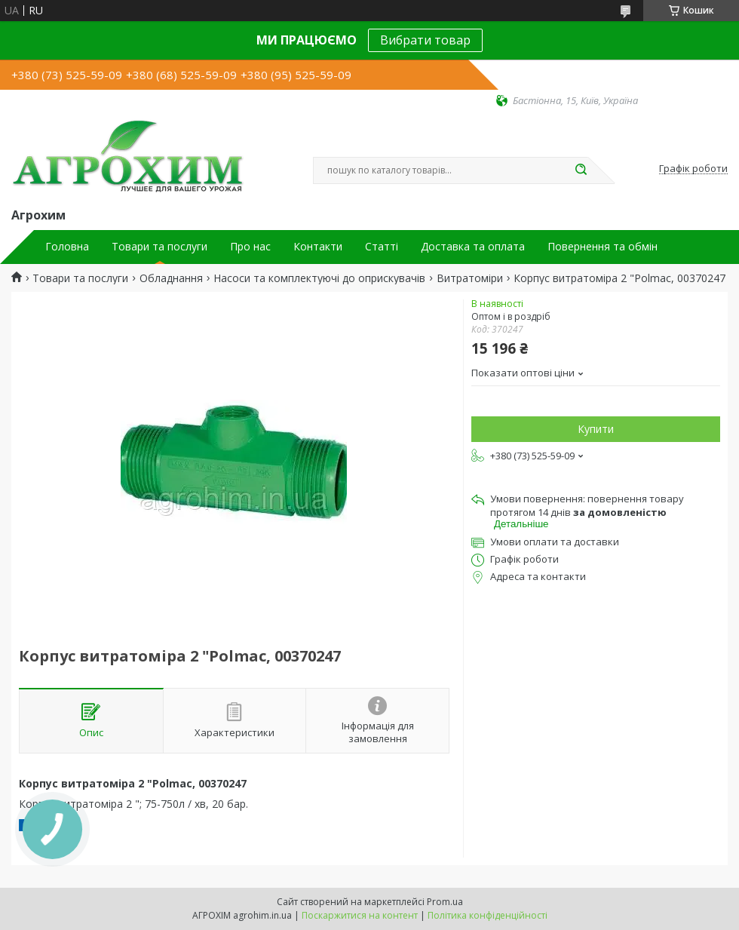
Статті (381, 246)
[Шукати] (581, 170)
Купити (596, 429)
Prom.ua (445, 901)
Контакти (317, 246)
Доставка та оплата (473, 246)
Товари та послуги (159, 246)
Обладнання (171, 278)
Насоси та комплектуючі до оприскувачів (319, 278)
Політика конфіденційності (487, 915)
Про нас (250, 246)
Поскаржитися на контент (360, 915)
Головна (67, 246)
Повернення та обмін (602, 246)
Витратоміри (470, 278)
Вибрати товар (425, 40)
